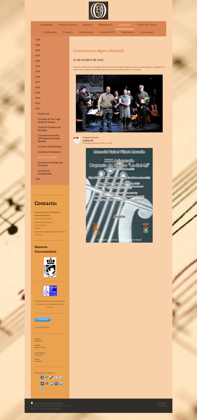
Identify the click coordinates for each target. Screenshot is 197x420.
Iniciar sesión (161, 403)
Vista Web (162, 405)
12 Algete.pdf (88, 140)
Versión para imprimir (41, 403)
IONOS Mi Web (54, 408)
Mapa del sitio (57, 403)
